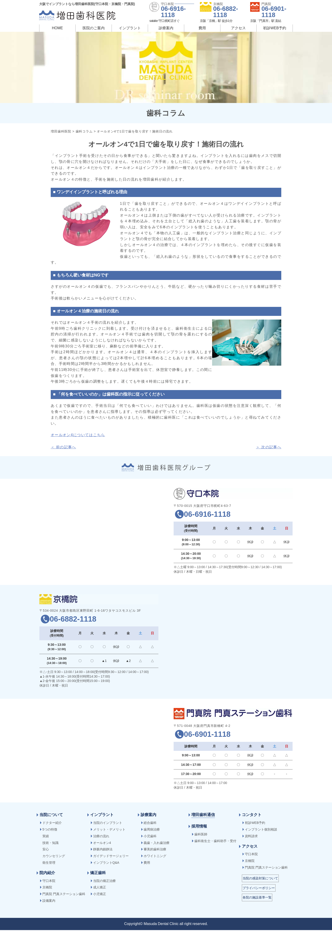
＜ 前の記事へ (63, 447)
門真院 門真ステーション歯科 (63, 895)
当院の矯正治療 (104, 882)
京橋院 (47, 888)
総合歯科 (150, 823)
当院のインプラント (107, 823)
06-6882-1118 (225, 11)
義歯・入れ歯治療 (156, 844)
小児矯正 (99, 895)
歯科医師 (200, 835)
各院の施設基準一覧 (257, 898)
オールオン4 (102, 844)
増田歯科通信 (203, 816)
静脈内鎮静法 (103, 850)
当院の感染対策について (260, 879)
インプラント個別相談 (261, 830)
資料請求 (251, 837)
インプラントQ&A (106, 863)
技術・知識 (50, 844)
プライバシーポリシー (259, 889)
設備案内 (48, 901)
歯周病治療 (152, 830)
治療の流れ (101, 837)
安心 (45, 850)
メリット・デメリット (109, 830)
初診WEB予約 (274, 28)
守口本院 (48, 882)
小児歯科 (150, 837)
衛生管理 (48, 863)
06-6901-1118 (273, 11)
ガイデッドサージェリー (111, 857)
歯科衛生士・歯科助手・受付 (215, 842)
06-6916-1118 (173, 11)
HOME (57, 28)
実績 (45, 837)
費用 (202, 28)
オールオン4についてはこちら (78, 435)
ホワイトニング (155, 857)
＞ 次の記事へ (268, 447)
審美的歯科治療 (155, 850)
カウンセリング (53, 857)
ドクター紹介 (52, 823)
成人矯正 (99, 888)
